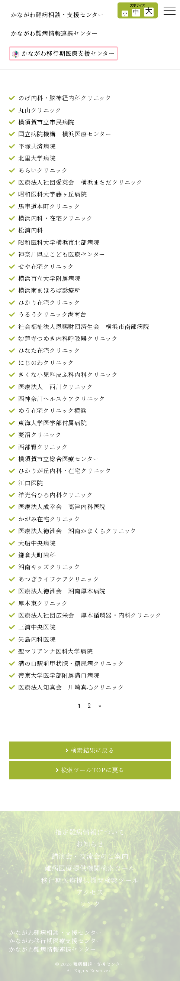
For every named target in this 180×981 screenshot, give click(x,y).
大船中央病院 (37, 543)
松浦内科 (30, 230)
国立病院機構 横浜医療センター (65, 134)
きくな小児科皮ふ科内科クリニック (68, 374)
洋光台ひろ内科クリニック (55, 494)
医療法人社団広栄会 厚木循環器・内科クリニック (89, 615)
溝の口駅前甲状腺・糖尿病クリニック (71, 663)
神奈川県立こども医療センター (61, 254)
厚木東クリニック (43, 603)
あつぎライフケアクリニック (58, 579)
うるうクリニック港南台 (52, 314)
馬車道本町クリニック (49, 206)
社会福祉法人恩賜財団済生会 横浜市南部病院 (84, 326)
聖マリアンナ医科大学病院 (55, 651)
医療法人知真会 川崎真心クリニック (71, 687)
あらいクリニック (43, 170)
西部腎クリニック (43, 447)
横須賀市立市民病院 (46, 122)
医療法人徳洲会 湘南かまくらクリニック (77, 531)
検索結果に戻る (93, 750)
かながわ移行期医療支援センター (63, 53)
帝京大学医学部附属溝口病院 (58, 675)
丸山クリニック (40, 110)
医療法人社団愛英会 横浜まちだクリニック (80, 182)
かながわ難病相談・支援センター (57, 14)
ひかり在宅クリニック (49, 302)
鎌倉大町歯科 (37, 555)
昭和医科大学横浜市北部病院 (58, 242)
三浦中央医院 (37, 627)
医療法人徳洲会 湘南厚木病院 (62, 591)
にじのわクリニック (46, 362)
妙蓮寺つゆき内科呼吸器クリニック (68, 338)
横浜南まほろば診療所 (49, 290)
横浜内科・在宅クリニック (55, 218)
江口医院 (30, 483)
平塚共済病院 (37, 146)
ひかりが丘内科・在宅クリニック (65, 470)
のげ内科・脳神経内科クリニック (65, 98)
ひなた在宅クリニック (49, 350)
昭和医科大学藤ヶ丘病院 (52, 194)
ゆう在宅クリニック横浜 (52, 410)
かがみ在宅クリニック (49, 519)
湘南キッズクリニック (49, 567)
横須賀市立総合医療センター (58, 458)
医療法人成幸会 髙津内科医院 (62, 506)
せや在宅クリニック (46, 266)
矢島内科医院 (37, 639)
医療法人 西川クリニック (55, 386)
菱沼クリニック (40, 434)
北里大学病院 (37, 158)
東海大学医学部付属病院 (52, 422)
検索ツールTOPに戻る (93, 770)
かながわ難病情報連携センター (54, 33)
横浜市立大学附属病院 (49, 278)
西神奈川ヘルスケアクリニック (61, 398)
